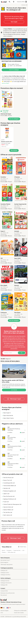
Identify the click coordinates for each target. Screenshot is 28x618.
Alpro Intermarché (7, 415)
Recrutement (4, 595)
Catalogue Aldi (4, 585)
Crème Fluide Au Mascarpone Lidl (11, 504)
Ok (21, 352)
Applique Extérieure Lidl (9, 499)
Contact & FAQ (4, 591)
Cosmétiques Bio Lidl (8, 483)
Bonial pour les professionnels (8, 593)
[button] (14, 55)
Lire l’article (14, 390)
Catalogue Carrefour (5, 574)
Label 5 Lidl (5, 493)
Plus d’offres (14, 150)
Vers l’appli (14, 21)
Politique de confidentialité (20, 610)
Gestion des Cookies (19, 612)
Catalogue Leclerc (5, 572)
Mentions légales (5, 610)
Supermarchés (16, 550)
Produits (4, 552)
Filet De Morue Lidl (7, 477)
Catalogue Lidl (4, 570)
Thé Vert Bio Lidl (7, 512)
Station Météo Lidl (7, 509)
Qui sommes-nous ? (5, 560)
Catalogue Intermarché (6, 582)
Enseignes (9, 550)
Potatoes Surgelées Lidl (9, 491)
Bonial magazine (4, 562)
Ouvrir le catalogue (14, 69)
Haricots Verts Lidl (7, 507)
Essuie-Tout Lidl (7, 480)
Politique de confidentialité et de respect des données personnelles (14, 346)
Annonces (24, 5)
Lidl (23, 550)
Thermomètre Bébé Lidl (9, 485)
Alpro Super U (6, 412)
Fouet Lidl (5, 501)
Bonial (3, 550)
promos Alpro (5, 83)
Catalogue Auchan (5, 580)
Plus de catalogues (14, 118)
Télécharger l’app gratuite (6, 564)
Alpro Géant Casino (8, 418)
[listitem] (7, 103)
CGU (2, 612)
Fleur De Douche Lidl (8, 496)
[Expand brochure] (14, 48)
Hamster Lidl (6, 488)
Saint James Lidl (7, 515)
